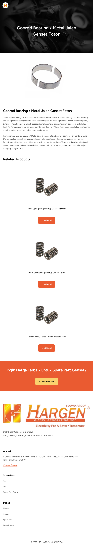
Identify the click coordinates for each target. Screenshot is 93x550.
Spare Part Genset (11, 492)
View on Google (10, 465)
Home (6, 508)
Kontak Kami (8, 525)
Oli (4, 486)
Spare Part (7, 519)
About (6, 514)
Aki (4, 481)
